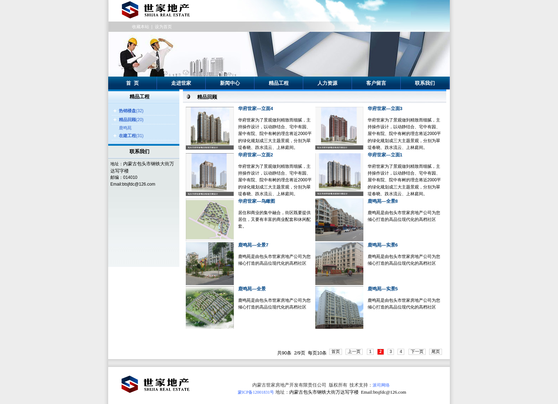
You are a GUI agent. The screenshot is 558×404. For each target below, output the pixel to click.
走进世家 (181, 83)
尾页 (435, 351)
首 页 (132, 83)
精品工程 (279, 83)
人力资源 (327, 83)
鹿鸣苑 (125, 127)
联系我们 (425, 83)
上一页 (354, 351)
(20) (131, 119)
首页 (335, 351)
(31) (131, 135)
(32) (131, 110)
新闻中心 (230, 83)
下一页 (417, 351)
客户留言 (376, 83)
